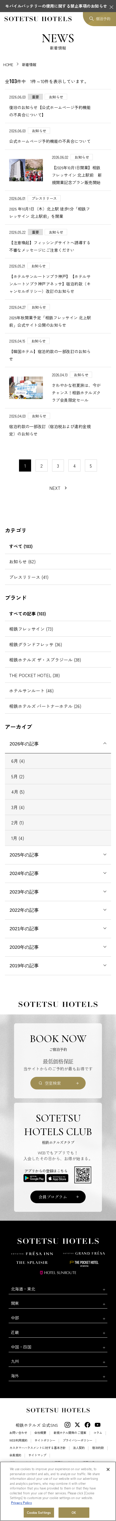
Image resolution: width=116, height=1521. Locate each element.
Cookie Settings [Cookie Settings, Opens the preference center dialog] (39, 1512)
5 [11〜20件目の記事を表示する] (91, 465)
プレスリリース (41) (29, 577)
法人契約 (79, 1447)
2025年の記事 (24, 854)
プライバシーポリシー (77, 1440)
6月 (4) (18, 761)
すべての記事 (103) (27, 613)
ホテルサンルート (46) (31, 690)
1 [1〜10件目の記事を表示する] (25, 465)
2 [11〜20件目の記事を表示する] (41, 465)
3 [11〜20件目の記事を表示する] (58, 465)
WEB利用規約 (18, 1440)
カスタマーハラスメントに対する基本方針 (37, 1447)
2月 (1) (17, 822)
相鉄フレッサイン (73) (31, 629)
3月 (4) (18, 807)
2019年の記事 (24, 965)
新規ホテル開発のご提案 (70, 1432)
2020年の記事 (24, 947)
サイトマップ (37, 1455)
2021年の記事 (24, 928)
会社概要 (40, 1432)
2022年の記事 (24, 910)
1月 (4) (17, 838)
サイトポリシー (45, 1440)
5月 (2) (17, 776)
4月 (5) (18, 791)
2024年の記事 (24, 873)
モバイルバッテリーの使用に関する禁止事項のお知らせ (56, 6)
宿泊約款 (98, 1447)
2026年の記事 (24, 743)
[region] (58, 1491)
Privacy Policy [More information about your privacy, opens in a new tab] (21, 1502)
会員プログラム (53, 1197)
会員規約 (15, 1455)
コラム (97, 1432)
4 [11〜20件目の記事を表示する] (74, 465)
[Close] (108, 1469)
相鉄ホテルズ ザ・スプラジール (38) (45, 659)
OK (74, 1512)
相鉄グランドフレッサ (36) (35, 644)
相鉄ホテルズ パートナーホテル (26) (45, 706)
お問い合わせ (18, 1432)
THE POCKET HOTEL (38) (34, 675)
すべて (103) (21, 546)
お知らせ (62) (22, 561)
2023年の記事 (24, 891)
